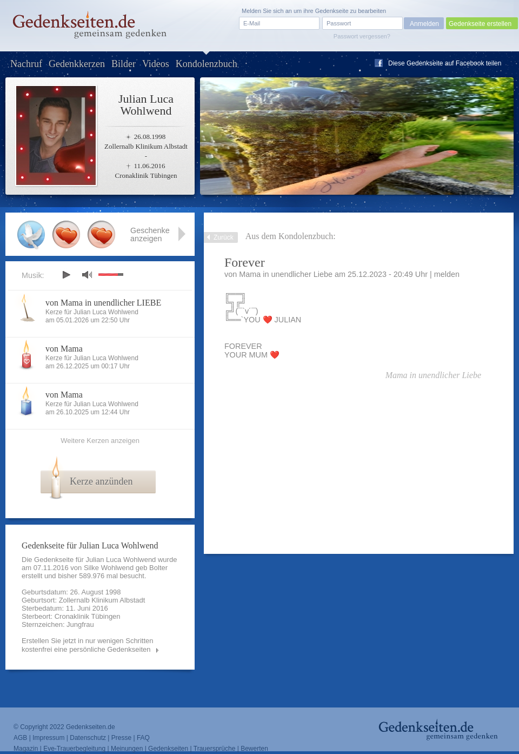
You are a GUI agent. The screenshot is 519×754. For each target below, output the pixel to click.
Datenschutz (88, 738)
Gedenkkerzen (77, 63)
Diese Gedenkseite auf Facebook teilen (444, 63)
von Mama (64, 348)
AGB (20, 738)
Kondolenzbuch (206, 63)
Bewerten (254, 748)
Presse (121, 738)
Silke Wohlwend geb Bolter (126, 568)
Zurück (224, 237)
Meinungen (127, 748)
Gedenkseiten (168, 748)
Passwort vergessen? (362, 36)
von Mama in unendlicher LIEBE (103, 302)
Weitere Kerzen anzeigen (100, 440)
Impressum (48, 738)
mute (87, 274)
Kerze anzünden (101, 481)
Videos (155, 63)
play (66, 275)
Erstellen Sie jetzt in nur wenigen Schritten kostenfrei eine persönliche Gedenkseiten (88, 645)
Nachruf (26, 63)
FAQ (143, 738)
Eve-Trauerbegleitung (74, 748)
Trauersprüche (215, 748)
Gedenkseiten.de (90, 727)
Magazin (26, 748)
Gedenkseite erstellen (480, 24)
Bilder (123, 63)
